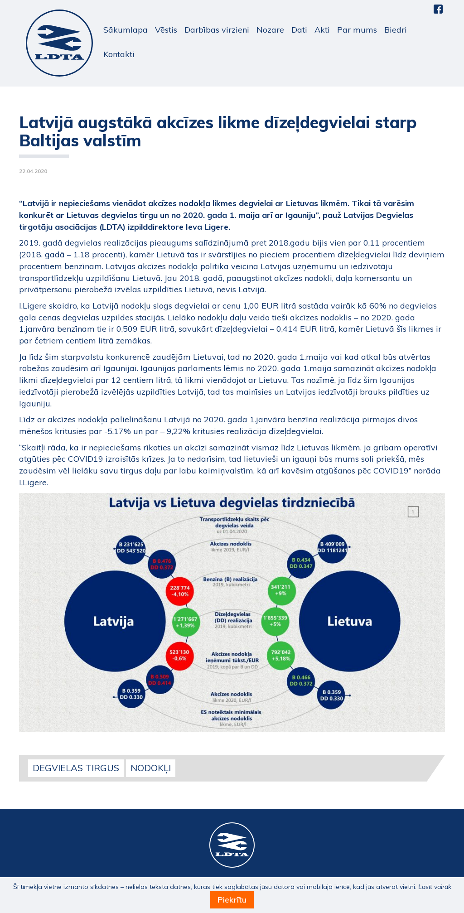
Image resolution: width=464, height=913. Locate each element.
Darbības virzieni (216, 29)
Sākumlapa (125, 29)
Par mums (357, 29)
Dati (299, 29)
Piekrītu (232, 899)
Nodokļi (150, 767)
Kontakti (119, 54)
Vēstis (166, 29)
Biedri (395, 29)
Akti (322, 29)
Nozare (270, 29)
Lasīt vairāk (434, 887)
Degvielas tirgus (76, 767)
